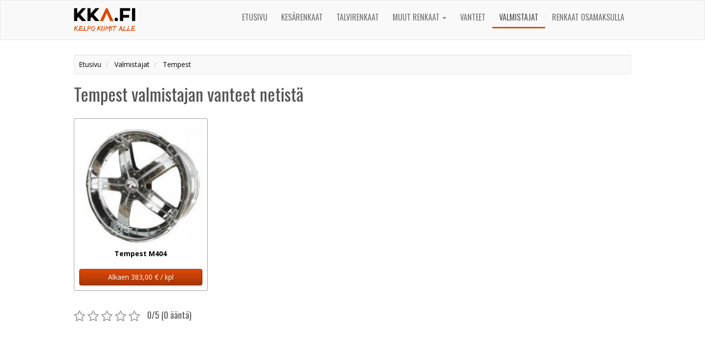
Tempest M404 (140, 253)
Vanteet (472, 17)
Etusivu (254, 17)
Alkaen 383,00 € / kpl (141, 277)
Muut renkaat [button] (419, 17)
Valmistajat (518, 17)
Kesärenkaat (302, 17)
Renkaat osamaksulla (588, 17)
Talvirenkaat (357, 17)
